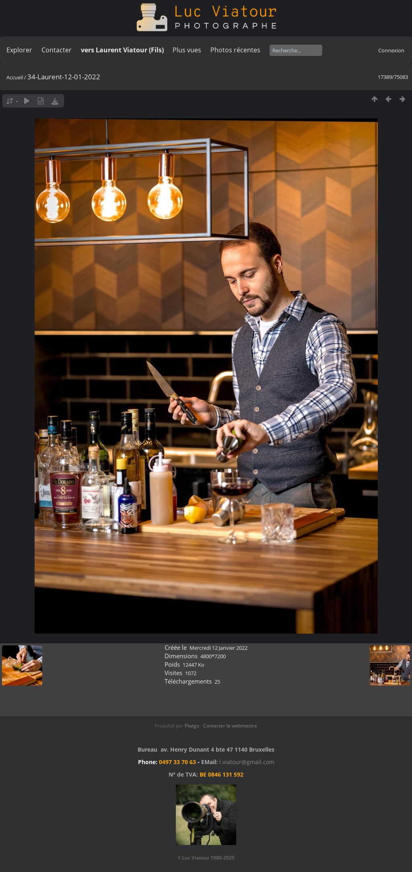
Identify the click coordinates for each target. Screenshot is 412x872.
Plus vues (187, 49)
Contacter (56, 49)
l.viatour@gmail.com (246, 762)
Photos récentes (235, 49)
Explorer (19, 49)
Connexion (391, 50)
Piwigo (192, 725)
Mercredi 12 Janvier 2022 (218, 647)
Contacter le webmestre (230, 725)
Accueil (14, 77)
